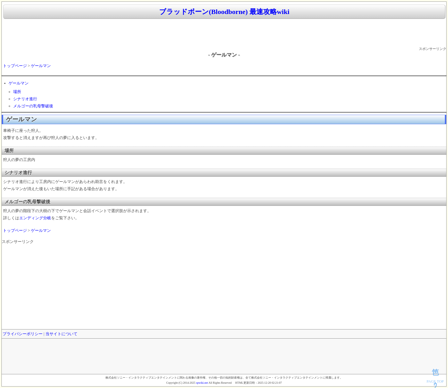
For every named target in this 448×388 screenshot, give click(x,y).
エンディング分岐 (35, 218)
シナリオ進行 (25, 99)
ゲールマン (41, 66)
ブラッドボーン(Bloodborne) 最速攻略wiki (224, 11)
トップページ (15, 66)
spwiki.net (202, 382)
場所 (17, 92)
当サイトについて (61, 334)
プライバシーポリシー (23, 334)
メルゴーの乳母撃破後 (33, 106)
